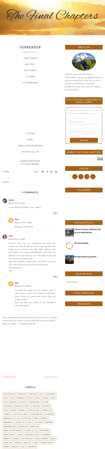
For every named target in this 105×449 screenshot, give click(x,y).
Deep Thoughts (9, 394)
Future (45, 402)
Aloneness (49, 414)
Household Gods (32, 434)
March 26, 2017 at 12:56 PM (23, 222)
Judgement (46, 434)
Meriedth (7, 438)
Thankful (7, 414)
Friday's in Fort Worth (12, 430)
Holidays (22, 402)
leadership (32, 447)
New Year (18, 406)
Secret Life (7, 443)
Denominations (9, 426)
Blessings (47, 406)
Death (5, 410)
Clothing (38, 422)
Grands (22, 410)
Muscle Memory (42, 438)
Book (37, 398)
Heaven (13, 402)
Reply (55, 213)
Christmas (32, 394)
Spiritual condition (23, 443)
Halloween (44, 430)
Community (20, 398)
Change (45, 398)
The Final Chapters (53, 16)
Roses (53, 438)
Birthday (36, 406)
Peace (53, 398)
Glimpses (27, 430)
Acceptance (27, 418)
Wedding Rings (47, 443)
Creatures (49, 422)
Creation (22, 394)
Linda (11, 200)
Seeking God (47, 410)
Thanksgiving (34, 402)
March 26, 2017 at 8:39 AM (17, 203)
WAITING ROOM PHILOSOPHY (85, 257)
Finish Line (34, 426)
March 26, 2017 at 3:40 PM (23, 286)
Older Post (50, 377)
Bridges (44, 418)
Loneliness (7, 406)
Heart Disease (8, 434)
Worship (15, 447)
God (35, 430)
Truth (30, 398)
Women (6, 447)
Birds (36, 418)
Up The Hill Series (21, 414)
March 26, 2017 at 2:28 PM (17, 239)
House (19, 434)
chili (23, 447)
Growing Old (8, 418)
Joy (18, 418)
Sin (12, 398)
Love (41, 394)
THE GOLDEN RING (81, 243)
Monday (17, 438)
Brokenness (8, 422)
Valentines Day (36, 414)
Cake (29, 422)
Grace (5, 398)
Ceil (10, 235)
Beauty (27, 406)
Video (36, 443)
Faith (5, 402)
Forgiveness (51, 394)
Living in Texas (33, 410)
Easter (13, 410)
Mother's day (28, 438)
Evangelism (23, 426)
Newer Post (10, 377)
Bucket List (20, 422)
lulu (16, 219)
